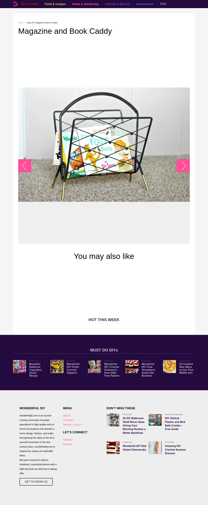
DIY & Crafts (29, 4)
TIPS (163, 4)
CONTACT (68, 420)
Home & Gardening (85, 4)
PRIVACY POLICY (72, 425)
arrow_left (26, 165)
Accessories (144, 4)
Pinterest (67, 444)
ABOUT (67, 415)
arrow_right (181, 165)
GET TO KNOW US (36, 481)
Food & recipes (55, 4)
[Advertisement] (104, 61)
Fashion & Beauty (117, 4)
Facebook (68, 439)
